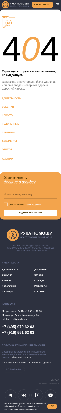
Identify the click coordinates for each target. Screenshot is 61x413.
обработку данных (33, 204)
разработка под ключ (49, 383)
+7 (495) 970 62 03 (18, 327)
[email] (30, 194)
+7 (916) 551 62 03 (18, 332)
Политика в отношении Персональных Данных (26, 362)
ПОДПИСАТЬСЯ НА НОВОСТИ (30, 213)
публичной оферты (21, 357)
